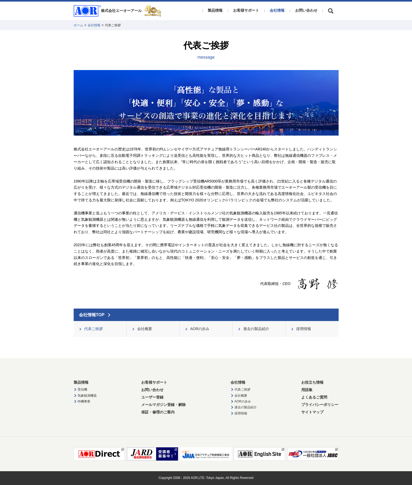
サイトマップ (312, 412)
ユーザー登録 (152, 397)
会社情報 (277, 10)
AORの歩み (242, 401)
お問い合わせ (306, 10)
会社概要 (240, 395)
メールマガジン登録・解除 (163, 404)
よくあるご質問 (314, 397)
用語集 (306, 390)
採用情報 (240, 413)
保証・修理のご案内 (158, 412)
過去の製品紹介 (245, 407)
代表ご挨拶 (242, 389)
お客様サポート (246, 10)
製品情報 (215, 10)
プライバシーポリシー (319, 404)
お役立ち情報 (312, 382)
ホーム (78, 25)
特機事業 (84, 401)
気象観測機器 (87, 395)
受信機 (82, 389)
